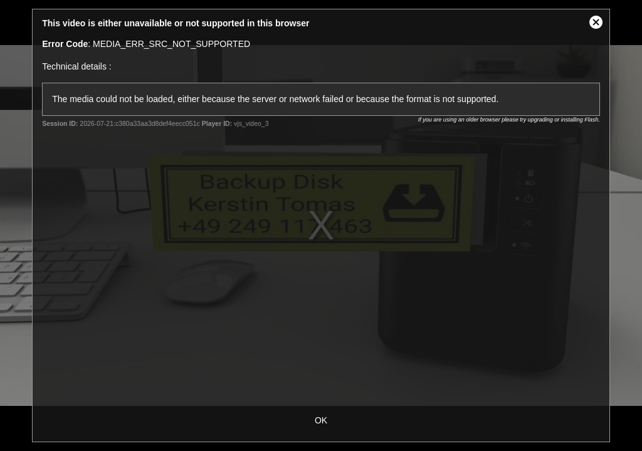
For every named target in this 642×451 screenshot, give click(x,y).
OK (321, 420)
